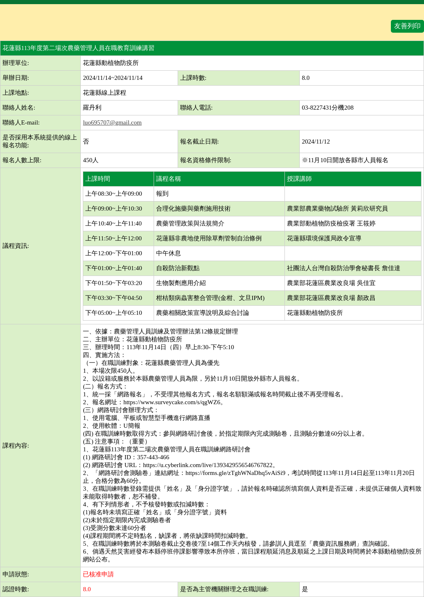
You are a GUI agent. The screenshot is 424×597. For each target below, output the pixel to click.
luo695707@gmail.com (112, 122)
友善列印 (407, 25)
